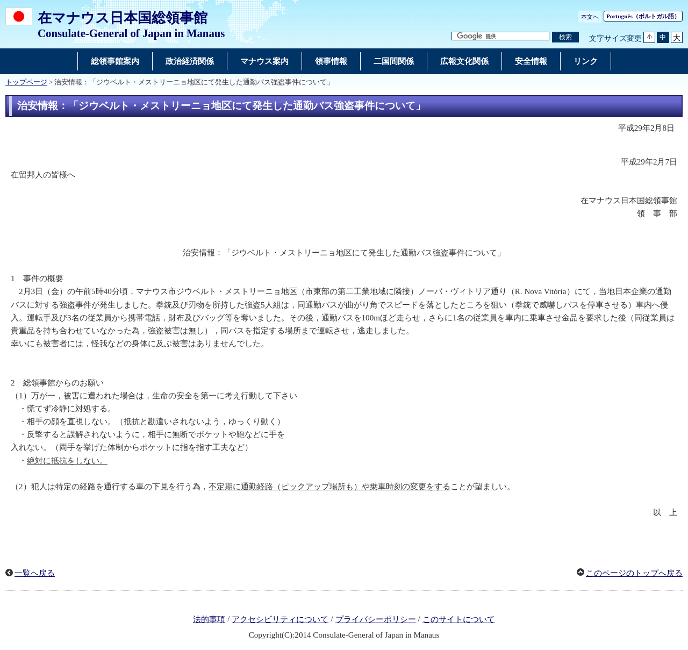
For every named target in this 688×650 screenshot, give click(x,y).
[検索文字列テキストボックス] (500, 36)
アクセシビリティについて (280, 619)
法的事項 (209, 619)
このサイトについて (458, 619)
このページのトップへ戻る (634, 573)
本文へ (590, 16)
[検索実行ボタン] (565, 37)
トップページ (26, 82)
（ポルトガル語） (643, 16)
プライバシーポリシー (375, 619)
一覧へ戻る (35, 573)
